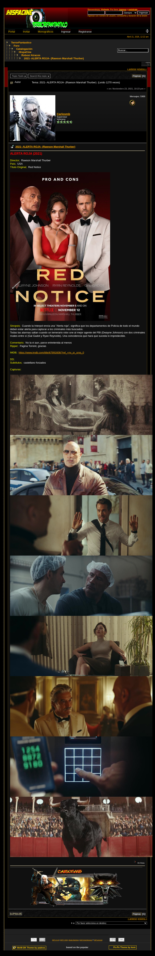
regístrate (133, 10)
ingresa (122, 10)
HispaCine (25, 52)
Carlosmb (63, 114)
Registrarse (85, 31)
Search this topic (38, 76)
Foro (16, 45)
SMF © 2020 (64, 940)
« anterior (131, 69)
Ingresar (66, 31)
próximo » (142, 69)
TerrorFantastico (21, 42)
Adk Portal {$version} (86, 940)
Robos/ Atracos (30, 55)
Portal (11, 31)
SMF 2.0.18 (55, 940)
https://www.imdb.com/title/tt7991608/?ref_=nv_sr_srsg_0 (51, 352)
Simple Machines (73, 940)
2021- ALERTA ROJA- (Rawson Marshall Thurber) (54, 58)
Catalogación (24, 48)
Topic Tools (18, 76)
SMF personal (98, 940)
